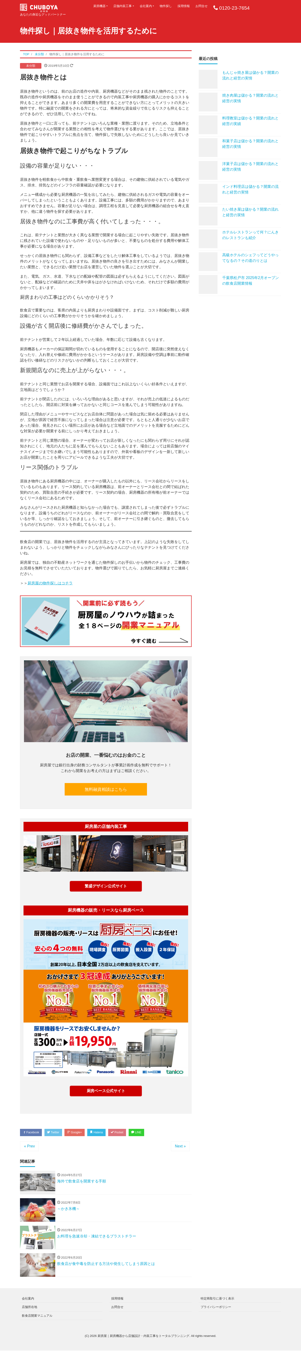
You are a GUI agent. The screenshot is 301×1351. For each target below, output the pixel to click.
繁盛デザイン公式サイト (105, 886)
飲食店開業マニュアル (37, 1316)
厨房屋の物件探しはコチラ (50, 583)
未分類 (30, 65)
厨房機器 (99, 6)
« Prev (29, 1147)
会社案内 (146, 6)
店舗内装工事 (122, 6)
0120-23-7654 (234, 8)
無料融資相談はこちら (106, 789)
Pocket (124, 1132)
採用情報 (184, 6)
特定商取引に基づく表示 (217, 1299)
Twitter (55, 1132)
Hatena (102, 1132)
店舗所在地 (29, 1307)
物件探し (166, 6)
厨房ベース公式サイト (105, 1091)
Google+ (78, 1132)
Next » (180, 1147)
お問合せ (201, 6)
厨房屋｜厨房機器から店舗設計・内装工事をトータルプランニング (143, 1336)
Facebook (31, 1132)
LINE (144, 1132)
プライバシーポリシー (216, 1307)
